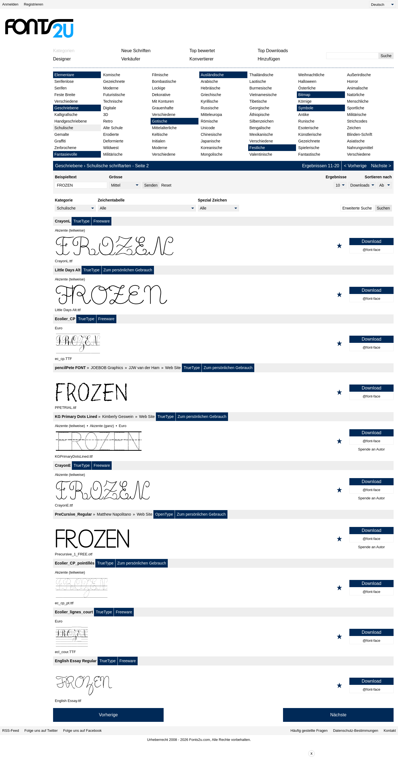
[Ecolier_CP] (223, 343)
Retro (107, 121)
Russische (210, 108)
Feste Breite (64, 94)
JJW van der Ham (144, 367)
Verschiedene (66, 101)
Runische (306, 121)
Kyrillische (209, 101)
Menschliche (358, 101)
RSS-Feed (10, 730)
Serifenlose (64, 81)
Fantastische (309, 154)
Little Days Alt (67, 270)
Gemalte (61, 134)
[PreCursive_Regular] (223, 539)
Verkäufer (130, 59)
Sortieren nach (378, 177)
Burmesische (261, 88)
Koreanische (211, 147)
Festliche (257, 147)
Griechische (211, 94)
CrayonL (62, 221)
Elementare (64, 75)
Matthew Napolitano (114, 514)
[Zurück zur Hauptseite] (39, 28)
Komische (111, 75)
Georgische (259, 108)
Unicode (208, 128)
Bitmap (304, 94)
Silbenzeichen (262, 121)
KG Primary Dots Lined (76, 416)
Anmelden (10, 4)
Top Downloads (273, 50)
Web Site (173, 367)
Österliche (307, 88)
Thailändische (261, 75)
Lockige (158, 88)
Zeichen (354, 128)
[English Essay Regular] (223, 685)
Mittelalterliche (164, 128)
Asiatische (356, 141)
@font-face (371, 250)
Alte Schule (113, 128)
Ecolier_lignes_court (74, 612)
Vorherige (357, 165)
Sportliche (355, 108)
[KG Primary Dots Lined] (223, 441)
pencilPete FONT (70, 367)
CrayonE (63, 465)
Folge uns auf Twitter (40, 730)
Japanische (210, 141)
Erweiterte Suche (357, 208)
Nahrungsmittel (360, 147)
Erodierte (111, 134)
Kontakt (390, 730)
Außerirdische (359, 75)
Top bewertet (202, 50)
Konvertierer (202, 59)
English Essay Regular (75, 661)
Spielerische (308, 147)
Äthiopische (259, 114)
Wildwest (111, 147)
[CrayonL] (223, 246)
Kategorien (63, 50)
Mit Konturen (163, 101)
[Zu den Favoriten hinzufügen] (339, 245)
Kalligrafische (65, 114)
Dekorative (161, 94)
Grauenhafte (163, 108)
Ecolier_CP (65, 319)
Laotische (258, 81)
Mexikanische (261, 134)
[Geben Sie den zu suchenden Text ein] (352, 55)
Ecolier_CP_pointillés (74, 563)
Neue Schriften (136, 50)
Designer (62, 59)
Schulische (63, 128)
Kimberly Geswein (117, 416)
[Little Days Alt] (223, 294)
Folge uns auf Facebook (82, 730)
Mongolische (211, 154)
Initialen (158, 141)
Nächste (379, 165)
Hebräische (210, 88)
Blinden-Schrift (359, 134)
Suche (386, 56)
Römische (209, 121)
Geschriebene (66, 108)
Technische (112, 101)
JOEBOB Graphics (107, 367)
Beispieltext (66, 177)
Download (371, 241)
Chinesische (211, 134)
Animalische (357, 88)
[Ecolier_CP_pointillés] (223, 588)
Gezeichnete (114, 81)
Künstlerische (309, 134)
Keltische (160, 134)
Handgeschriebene (70, 121)
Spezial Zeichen (212, 200)
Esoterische (308, 128)
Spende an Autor (371, 449)
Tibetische (258, 101)
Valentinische (261, 154)
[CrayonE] (223, 490)
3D (105, 114)
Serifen (60, 88)
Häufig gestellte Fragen (309, 730)
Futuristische (114, 94)
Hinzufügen (269, 59)
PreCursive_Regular (73, 514)
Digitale (109, 108)
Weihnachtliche (311, 75)
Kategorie (64, 200)
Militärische (112, 154)
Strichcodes (357, 121)
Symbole (305, 108)
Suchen (383, 208)
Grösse (115, 177)
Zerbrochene (65, 147)
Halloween (307, 81)
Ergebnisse (336, 177)
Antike (303, 114)
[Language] (382, 4)
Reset (166, 185)
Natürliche (356, 94)
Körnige (304, 101)
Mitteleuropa (211, 114)
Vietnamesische (263, 94)
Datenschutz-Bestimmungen (355, 730)
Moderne (110, 88)
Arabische (209, 81)
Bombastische (164, 81)
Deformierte (113, 141)
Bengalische (260, 128)
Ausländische (212, 75)
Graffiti (60, 141)
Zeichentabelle (111, 200)
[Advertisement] (201, 28)
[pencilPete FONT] (223, 392)
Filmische (160, 75)
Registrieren (33, 4)
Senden (151, 185)
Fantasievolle (65, 154)
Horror (352, 81)
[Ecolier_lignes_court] (223, 636)
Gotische (159, 121)
